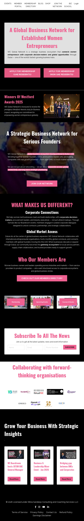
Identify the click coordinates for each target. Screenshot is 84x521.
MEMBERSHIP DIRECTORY (30, 5)
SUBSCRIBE (69, 347)
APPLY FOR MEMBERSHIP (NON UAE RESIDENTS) (61, 73)
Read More (14, 479)
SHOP (47, 4)
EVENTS (7, 4)
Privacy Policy (36, 512)
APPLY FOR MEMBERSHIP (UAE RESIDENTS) (22, 73)
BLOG (40, 4)
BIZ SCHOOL (68, 5)
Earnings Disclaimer (42, 515)
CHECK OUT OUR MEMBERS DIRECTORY (42, 278)
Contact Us (51, 512)
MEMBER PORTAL (18, 5)
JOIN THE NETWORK (57, 5)
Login (76, 4)
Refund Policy (65, 512)
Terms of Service (20, 512)
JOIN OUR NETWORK (42, 183)
